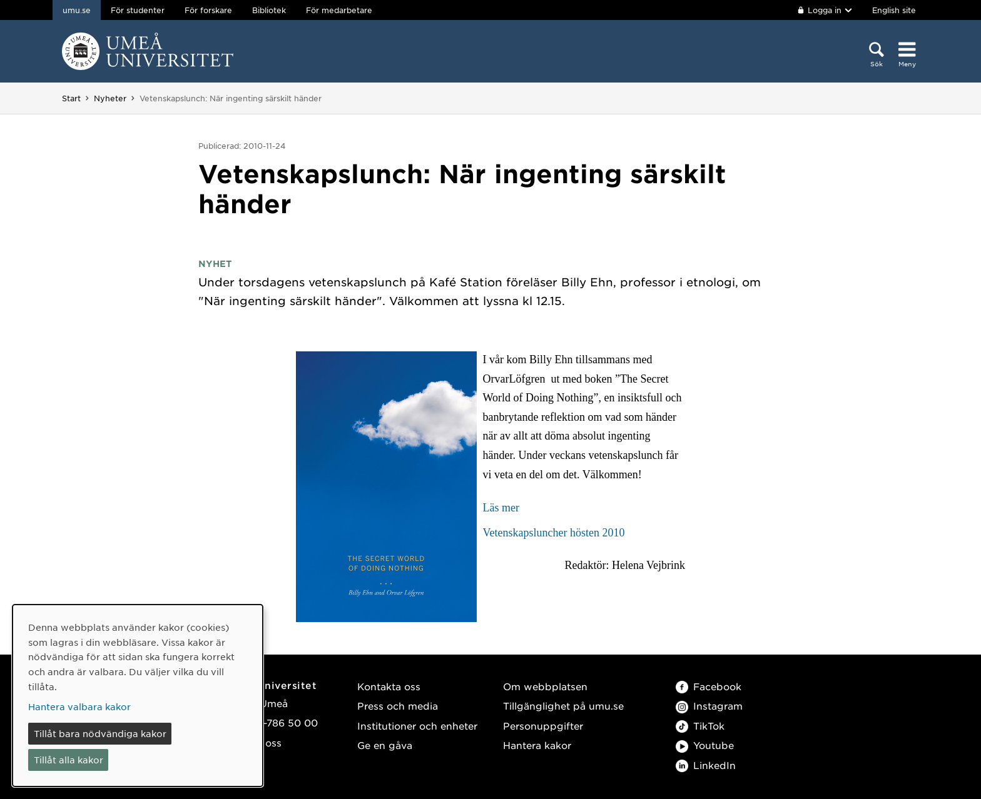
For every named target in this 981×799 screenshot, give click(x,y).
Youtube (705, 745)
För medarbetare (339, 10)
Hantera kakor (537, 745)
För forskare (208, 10)
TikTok (700, 725)
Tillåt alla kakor (68, 759)
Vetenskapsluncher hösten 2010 (554, 532)
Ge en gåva (384, 745)
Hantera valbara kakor (79, 706)
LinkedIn (706, 765)
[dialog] (138, 695)
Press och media (397, 705)
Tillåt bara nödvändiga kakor (100, 733)
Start (71, 98)
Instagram (709, 705)
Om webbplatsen (545, 686)
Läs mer (501, 507)
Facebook (708, 686)
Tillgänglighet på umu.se (563, 705)
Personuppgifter (543, 725)
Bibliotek (269, 10)
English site (894, 10)
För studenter (138, 10)
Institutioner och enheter (417, 725)
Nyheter (110, 98)
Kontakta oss (388, 686)
